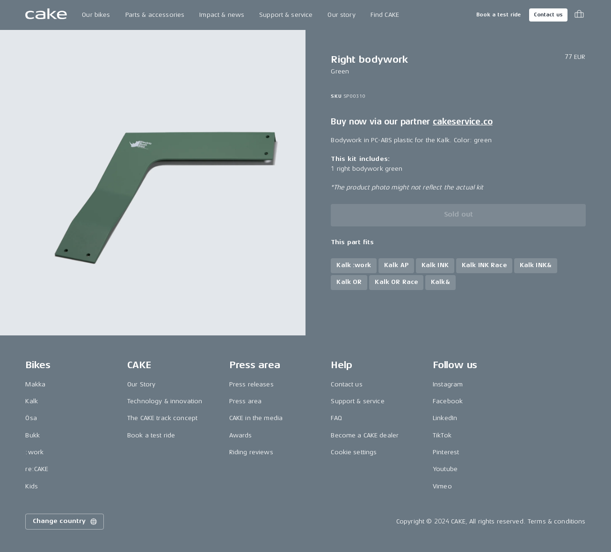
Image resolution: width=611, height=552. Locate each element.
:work (34, 452)
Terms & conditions (557, 521)
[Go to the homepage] (46, 15)
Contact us (548, 15)
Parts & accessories (155, 14)
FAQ (336, 417)
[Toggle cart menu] (579, 15)
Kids (31, 486)
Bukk (32, 435)
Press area (245, 401)
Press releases (251, 384)
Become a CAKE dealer (365, 435)
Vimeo (442, 486)
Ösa (30, 417)
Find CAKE (385, 14)
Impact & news (221, 14)
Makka (35, 384)
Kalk (31, 401)
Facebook (448, 401)
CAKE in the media (256, 417)
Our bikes (96, 14)
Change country (65, 521)
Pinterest (446, 452)
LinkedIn (445, 417)
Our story (341, 14)
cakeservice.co (462, 121)
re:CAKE (36, 468)
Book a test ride (498, 15)
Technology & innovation (164, 401)
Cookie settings (354, 452)
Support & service (286, 14)
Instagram (448, 384)
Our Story (141, 384)
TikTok (442, 435)
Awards (240, 435)
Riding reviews (251, 452)
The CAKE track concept (162, 417)
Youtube (445, 468)
